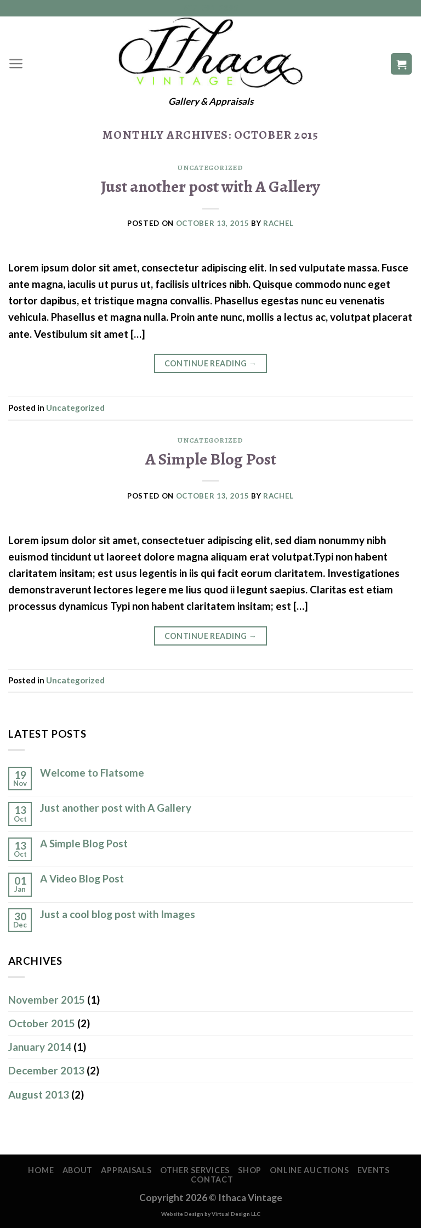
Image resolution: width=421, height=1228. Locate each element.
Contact (212, 1179)
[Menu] (16, 63)
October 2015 (41, 1023)
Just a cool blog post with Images (117, 914)
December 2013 (46, 1070)
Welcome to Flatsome (92, 773)
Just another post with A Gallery (210, 186)
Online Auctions (309, 1170)
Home (41, 1170)
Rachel (278, 223)
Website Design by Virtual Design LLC (210, 1213)
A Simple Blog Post (210, 459)
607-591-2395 (210, 8)
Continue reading (210, 364)
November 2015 (46, 999)
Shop (249, 1170)
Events (373, 1170)
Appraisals (126, 1170)
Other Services (195, 1170)
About (77, 1170)
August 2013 (38, 1094)
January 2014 (39, 1046)
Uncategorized (210, 168)
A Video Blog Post (82, 879)
